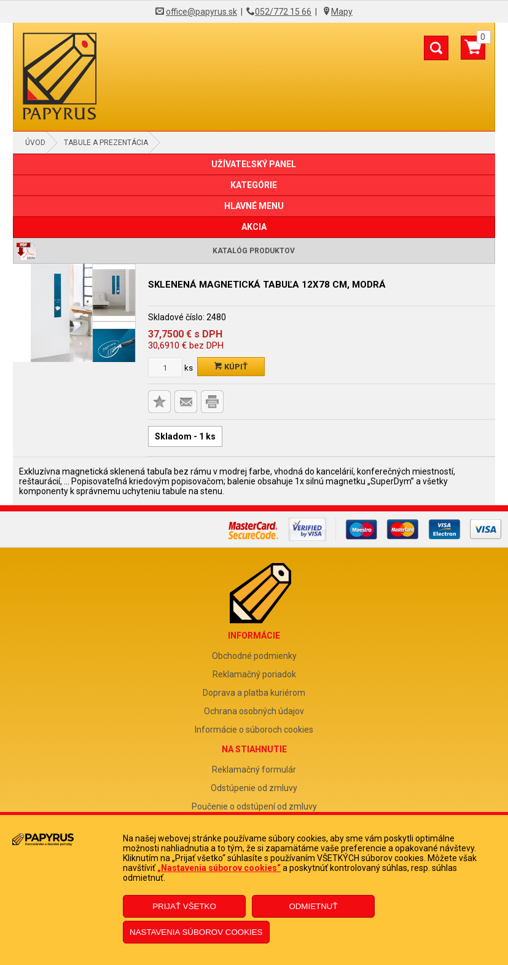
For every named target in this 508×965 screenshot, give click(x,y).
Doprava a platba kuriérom (254, 693)
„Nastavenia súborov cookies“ (219, 868)
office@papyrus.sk (201, 12)
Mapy (342, 12)
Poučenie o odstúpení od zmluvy (254, 806)
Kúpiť (231, 366)
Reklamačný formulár (254, 769)
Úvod (35, 142)
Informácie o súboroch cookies (254, 730)
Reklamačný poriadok (254, 674)
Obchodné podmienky (254, 656)
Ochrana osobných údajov (254, 711)
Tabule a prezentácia (106, 142)
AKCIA (254, 227)
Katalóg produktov (254, 250)
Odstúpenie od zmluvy (254, 788)
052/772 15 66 (283, 12)
